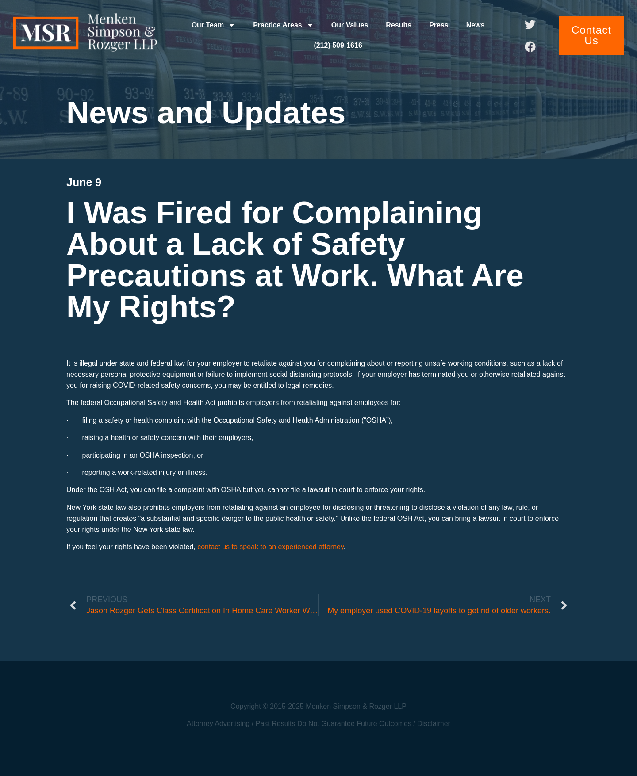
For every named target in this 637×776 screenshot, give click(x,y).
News (475, 25)
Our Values (349, 25)
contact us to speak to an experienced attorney (270, 546)
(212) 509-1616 (338, 45)
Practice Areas (283, 25)
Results (398, 25)
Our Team (214, 25)
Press (439, 25)
